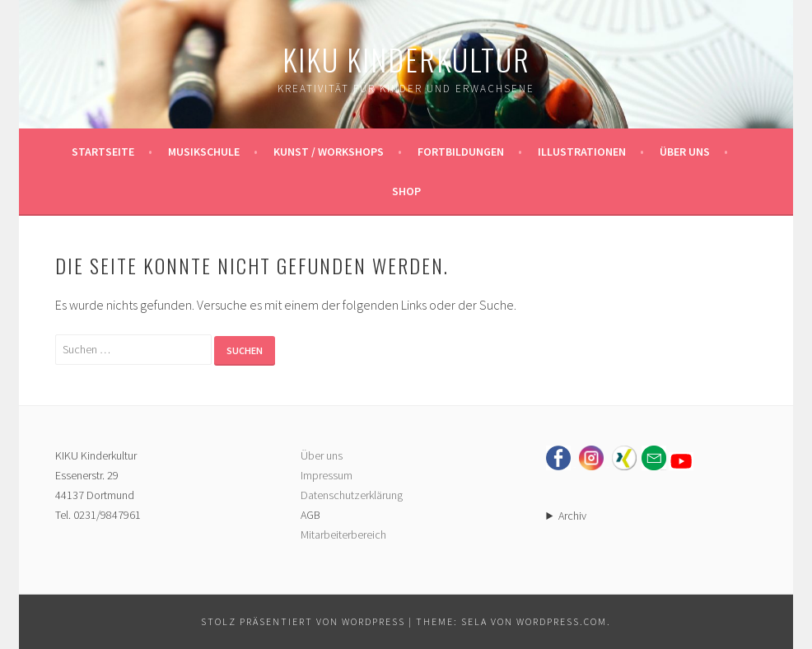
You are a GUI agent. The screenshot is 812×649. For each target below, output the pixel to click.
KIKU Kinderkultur (406, 59)
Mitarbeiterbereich (343, 534)
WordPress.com (561, 621)
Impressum (326, 475)
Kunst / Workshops (328, 151)
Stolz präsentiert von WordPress (303, 621)
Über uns (685, 151)
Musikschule (204, 151)
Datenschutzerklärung (352, 495)
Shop (406, 191)
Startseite (103, 151)
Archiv (572, 515)
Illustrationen (582, 151)
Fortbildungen (461, 151)
